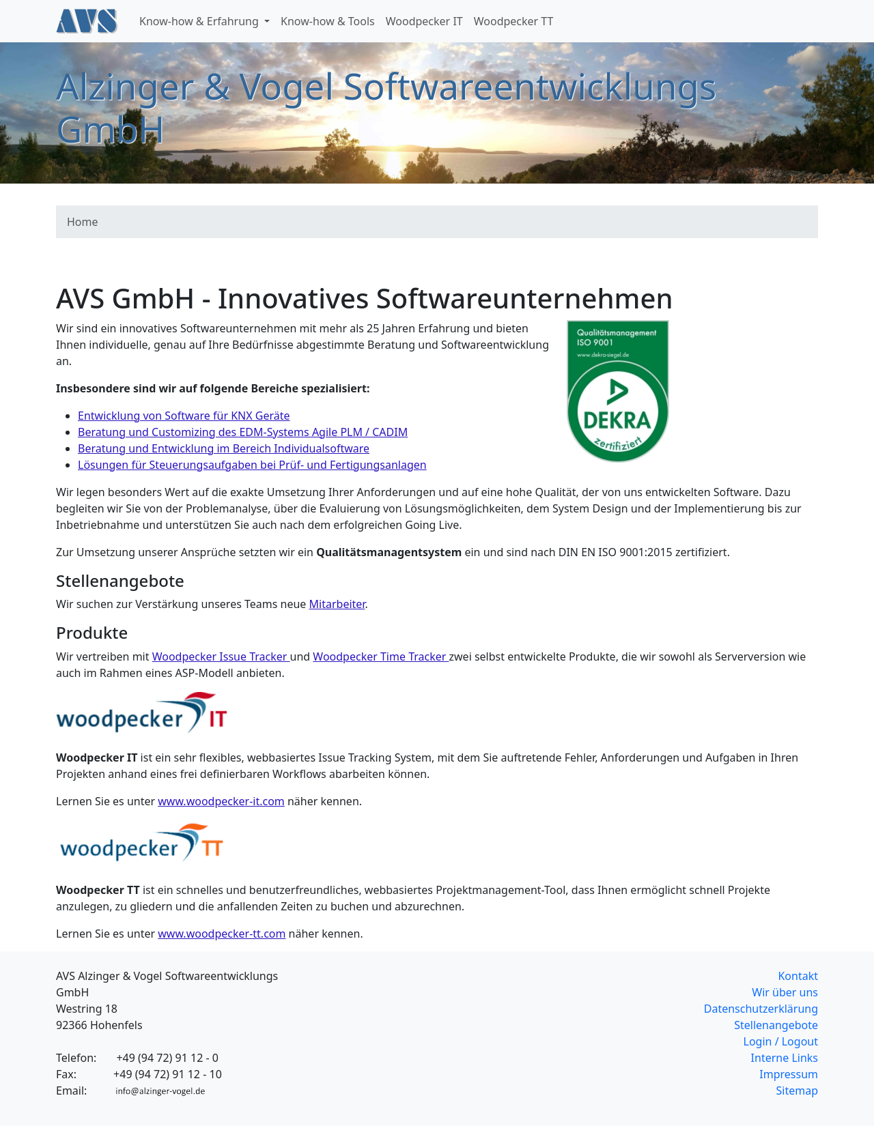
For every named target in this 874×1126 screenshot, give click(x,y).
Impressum (788, 1074)
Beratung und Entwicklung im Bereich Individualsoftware (223, 448)
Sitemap (797, 1090)
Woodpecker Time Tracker (381, 656)
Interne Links (784, 1057)
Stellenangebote (776, 1025)
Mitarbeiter (337, 603)
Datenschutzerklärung (761, 1008)
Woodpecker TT (514, 21)
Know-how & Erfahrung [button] (200, 21)
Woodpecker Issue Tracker (221, 656)
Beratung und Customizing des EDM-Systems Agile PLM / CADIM (243, 431)
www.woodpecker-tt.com (221, 933)
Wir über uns (785, 992)
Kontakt (798, 975)
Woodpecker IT (424, 21)
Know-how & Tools (328, 21)
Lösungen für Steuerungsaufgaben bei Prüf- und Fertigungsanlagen (252, 464)
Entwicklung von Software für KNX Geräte (184, 415)
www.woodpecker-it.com (221, 801)
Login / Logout (781, 1041)
